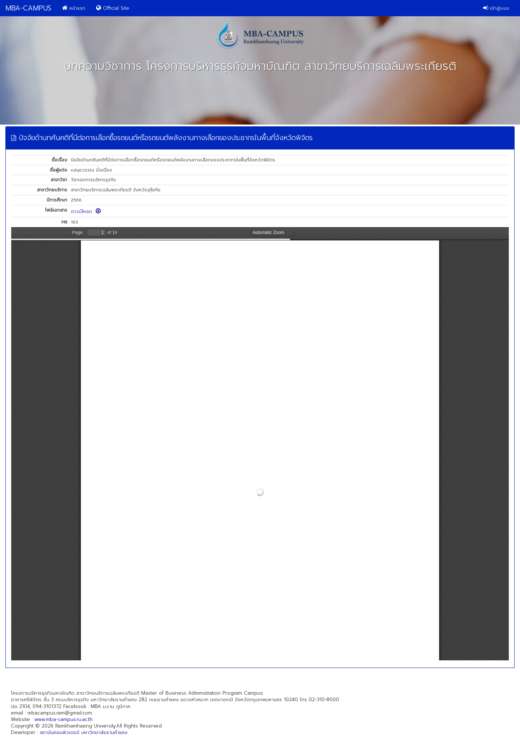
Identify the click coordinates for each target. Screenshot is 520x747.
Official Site (112, 8)
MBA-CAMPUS (28, 8)
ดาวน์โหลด (86, 211)
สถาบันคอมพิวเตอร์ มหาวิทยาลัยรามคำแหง (83, 732)
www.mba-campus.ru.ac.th (63, 719)
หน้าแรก (73, 8)
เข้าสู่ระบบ (496, 8)
